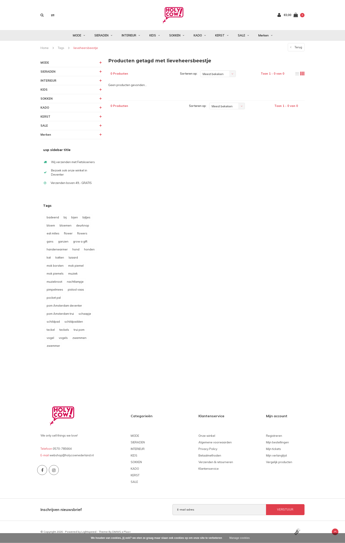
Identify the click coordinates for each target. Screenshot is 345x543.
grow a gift (80, 241)
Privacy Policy (207, 449)
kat (49, 257)
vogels (63, 338)
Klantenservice (208, 468)
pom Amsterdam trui (60, 313)
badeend (53, 217)
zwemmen (79, 338)
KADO (200, 35)
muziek (73, 273)
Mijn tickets (273, 449)
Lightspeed (88, 531)
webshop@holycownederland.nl (72, 455)
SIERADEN (103, 35)
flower (68, 233)
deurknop (82, 225)
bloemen (66, 225)
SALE (243, 35)
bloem (51, 225)
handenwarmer (57, 249)
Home (44, 48)
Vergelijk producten (279, 462)
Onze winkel (206, 435)
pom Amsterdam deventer (64, 305)
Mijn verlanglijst (276, 455)
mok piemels (55, 273)
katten (59, 257)
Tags (61, 48)
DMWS (116, 531)
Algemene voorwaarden (215, 442)
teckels (64, 329)
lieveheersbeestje (85, 48)
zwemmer (53, 345)
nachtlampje (75, 281)
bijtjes (86, 217)
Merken (265, 35)
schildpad (53, 321)
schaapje (85, 313)
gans (50, 241)
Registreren (274, 435)
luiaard (73, 257)
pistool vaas (76, 289)
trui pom (79, 329)
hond (75, 249)
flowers (82, 233)
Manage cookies (239, 537)
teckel (51, 329)
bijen (74, 217)
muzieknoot (54, 281)
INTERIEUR (131, 35)
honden (89, 249)
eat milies (53, 233)
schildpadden (73, 321)
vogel (50, 338)
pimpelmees (55, 289)
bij (65, 217)
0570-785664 (62, 448)
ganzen (63, 241)
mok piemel (76, 265)
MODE (79, 35)
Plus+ (127, 531)
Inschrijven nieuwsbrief (61, 509)
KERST (221, 35)
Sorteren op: (188, 73)
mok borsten (55, 265)
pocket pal (54, 297)
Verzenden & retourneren (215, 462)
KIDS (154, 35)
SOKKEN (176, 35)
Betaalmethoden (209, 455)
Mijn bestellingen (277, 442)
